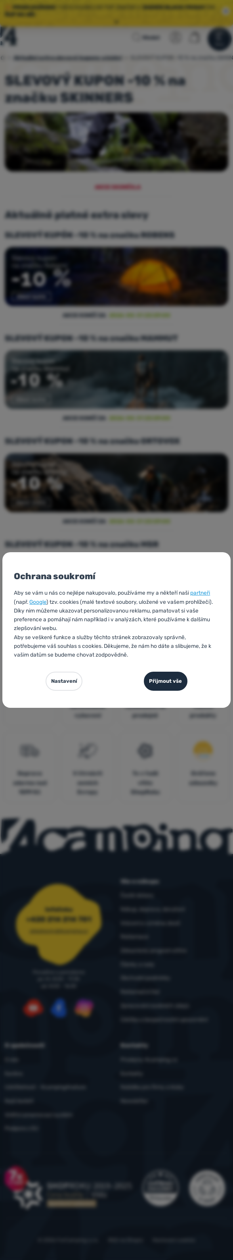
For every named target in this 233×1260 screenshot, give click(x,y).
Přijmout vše (165, 681)
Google (37, 602)
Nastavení (64, 681)
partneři (200, 593)
